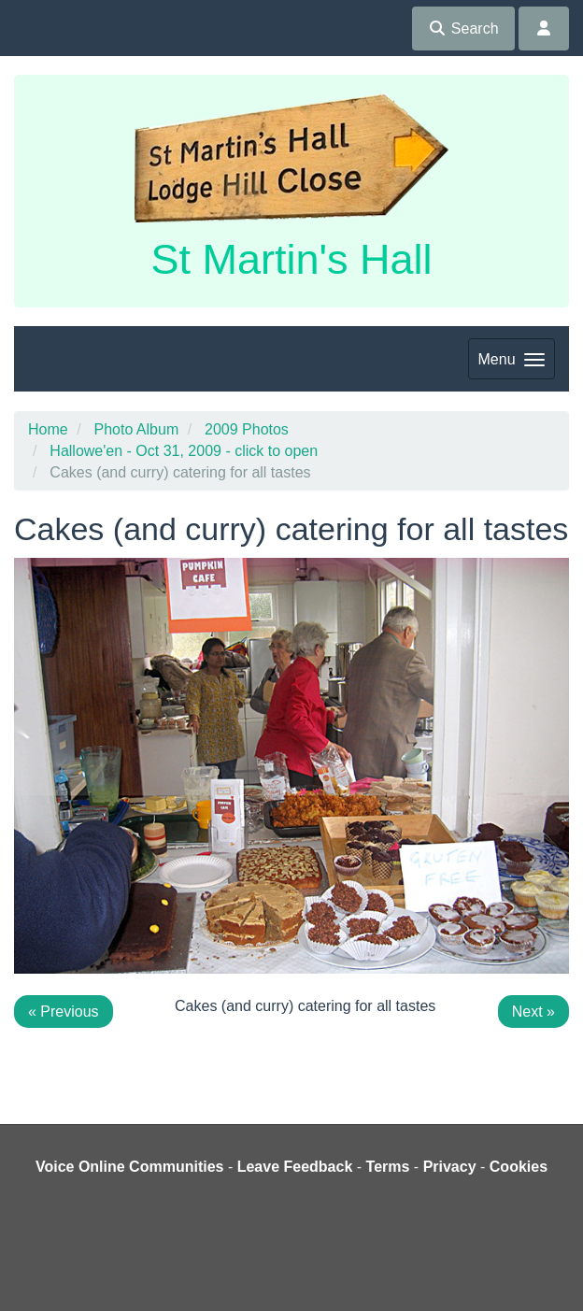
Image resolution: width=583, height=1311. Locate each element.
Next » (533, 1011)
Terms (388, 1167)
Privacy (449, 1167)
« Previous (63, 1011)
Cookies (518, 1167)
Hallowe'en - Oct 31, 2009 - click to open (184, 451)
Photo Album (135, 429)
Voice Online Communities (130, 1167)
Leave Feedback (295, 1167)
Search (463, 28)
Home (48, 429)
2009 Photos (247, 429)
